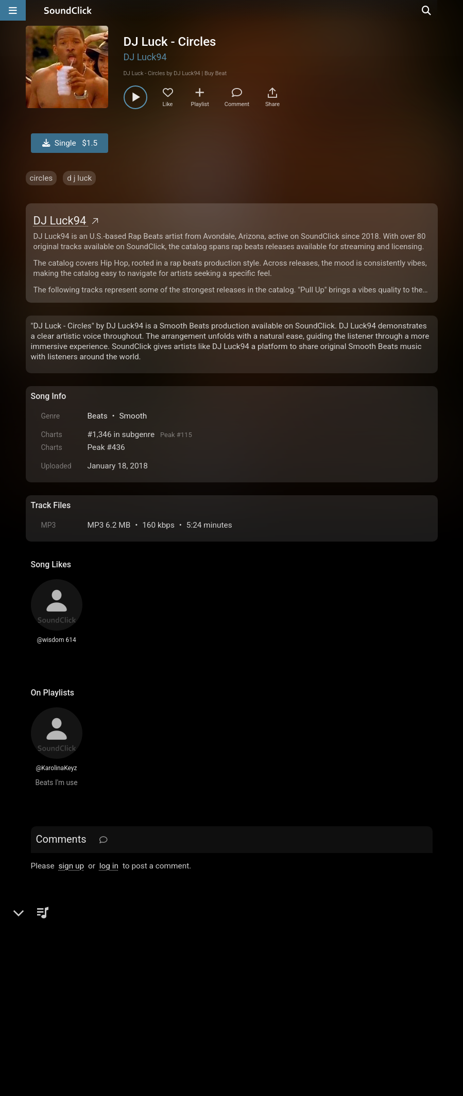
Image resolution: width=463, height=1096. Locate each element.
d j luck (79, 178)
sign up (71, 866)
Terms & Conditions (125, 979)
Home (46, 979)
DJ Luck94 (145, 56)
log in (108, 866)
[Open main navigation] (13, 10)
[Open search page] (452, 10)
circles (41, 178)
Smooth (133, 416)
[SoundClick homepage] (68, 10)
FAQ (74, 979)
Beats (98, 416)
